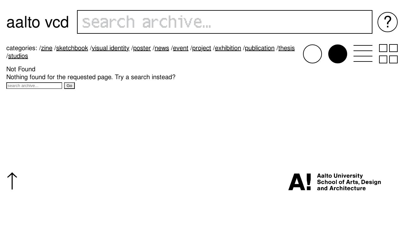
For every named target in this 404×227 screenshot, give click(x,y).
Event (180, 48)
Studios (18, 56)
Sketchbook (72, 48)
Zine (46, 48)
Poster (142, 48)
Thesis (286, 48)
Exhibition (228, 48)
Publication (260, 48)
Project (201, 48)
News (162, 48)
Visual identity (110, 48)
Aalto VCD (37, 22)
